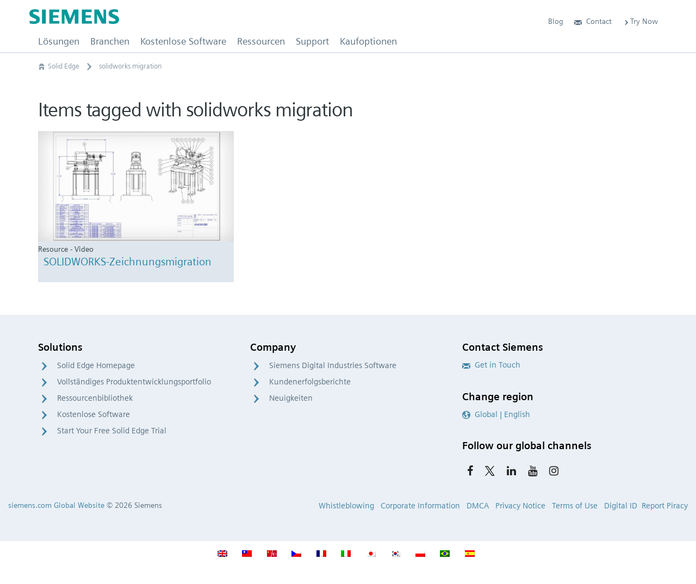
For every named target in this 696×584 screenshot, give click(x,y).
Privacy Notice (520, 506)
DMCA (478, 506)
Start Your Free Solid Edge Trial (111, 431)
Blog (555, 21)
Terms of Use (575, 506)
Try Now (640, 21)
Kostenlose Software (93, 414)
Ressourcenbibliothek (95, 398)
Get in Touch (491, 365)
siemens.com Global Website (56, 505)
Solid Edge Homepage (96, 365)
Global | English (496, 414)
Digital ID (620, 506)
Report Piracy (665, 506)
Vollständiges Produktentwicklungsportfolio (134, 382)
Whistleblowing (346, 506)
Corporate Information (420, 506)
